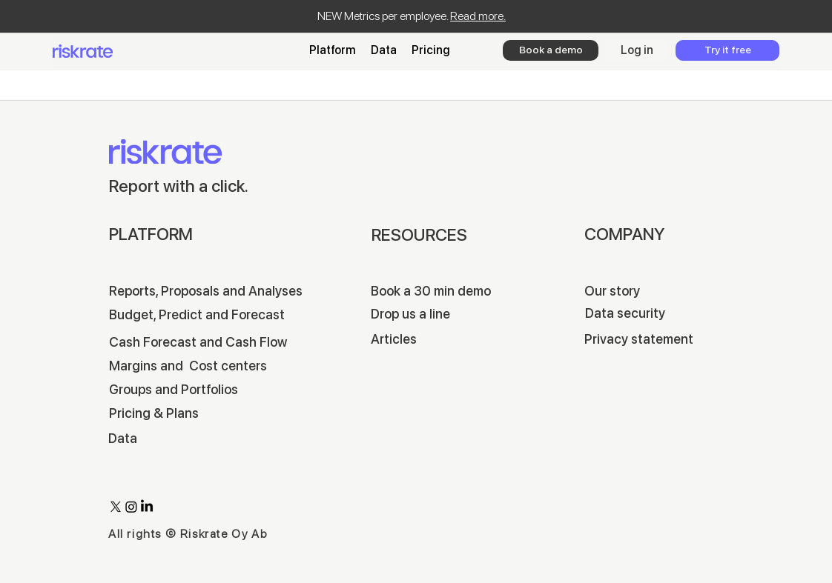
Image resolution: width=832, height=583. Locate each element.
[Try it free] (727, 50)
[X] (115, 506)
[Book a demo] (550, 50)
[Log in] (636, 50)
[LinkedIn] (146, 506)
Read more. (478, 16)
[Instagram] (131, 506)
